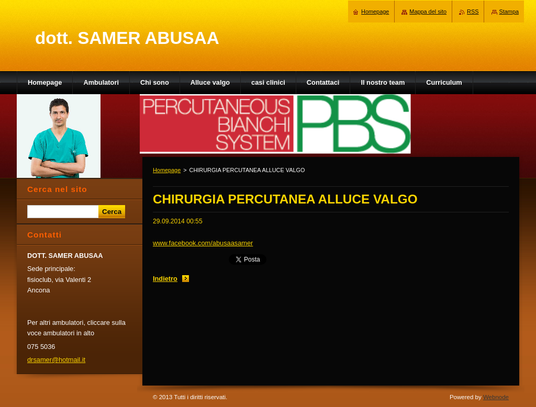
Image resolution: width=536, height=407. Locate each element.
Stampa (509, 11)
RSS (472, 11)
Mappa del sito (427, 11)
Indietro (165, 278)
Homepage (167, 170)
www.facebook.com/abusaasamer (203, 243)
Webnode (496, 397)
